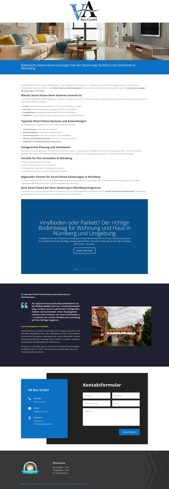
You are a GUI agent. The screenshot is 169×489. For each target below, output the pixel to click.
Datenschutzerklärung (35, 484)
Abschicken (129, 432)
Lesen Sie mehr (84, 254)
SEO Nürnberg (62, 484)
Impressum (50, 484)
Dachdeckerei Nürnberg (79, 484)
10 (93, 269)
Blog (23, 484)
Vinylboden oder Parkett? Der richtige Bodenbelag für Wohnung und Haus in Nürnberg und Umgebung (84, 231)
